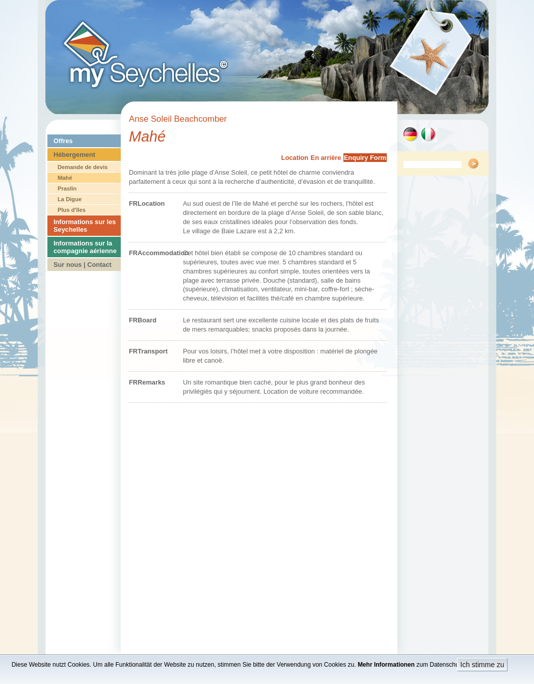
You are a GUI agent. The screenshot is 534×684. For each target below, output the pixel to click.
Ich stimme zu (482, 665)
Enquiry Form (365, 157)
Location (294, 157)
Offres (63, 141)
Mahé (65, 178)
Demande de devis (83, 167)
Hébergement (74, 154)
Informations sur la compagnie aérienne (85, 247)
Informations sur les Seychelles (85, 225)
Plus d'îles (72, 210)
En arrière (326, 157)
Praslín (67, 188)
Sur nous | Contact (83, 264)
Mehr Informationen (386, 664)
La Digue (70, 199)
